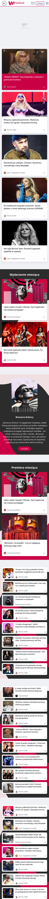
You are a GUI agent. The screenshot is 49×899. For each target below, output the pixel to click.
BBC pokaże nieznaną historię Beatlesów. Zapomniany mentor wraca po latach (28, 773)
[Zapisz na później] (44, 87)
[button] (47, 3)
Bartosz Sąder (10, 130)
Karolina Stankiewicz (12, 317)
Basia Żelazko (10, 87)
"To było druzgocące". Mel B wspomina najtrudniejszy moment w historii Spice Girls (30, 626)
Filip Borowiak (21, 696)
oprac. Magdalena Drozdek (14, 173)
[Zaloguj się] (40, 3)
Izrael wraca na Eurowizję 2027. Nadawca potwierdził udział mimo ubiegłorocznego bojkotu (29, 759)
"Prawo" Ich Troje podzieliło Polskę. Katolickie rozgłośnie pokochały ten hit (29, 572)
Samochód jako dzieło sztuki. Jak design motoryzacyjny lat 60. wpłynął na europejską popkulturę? (30, 837)
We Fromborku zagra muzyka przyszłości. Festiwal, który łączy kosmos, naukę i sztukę (28, 850)
